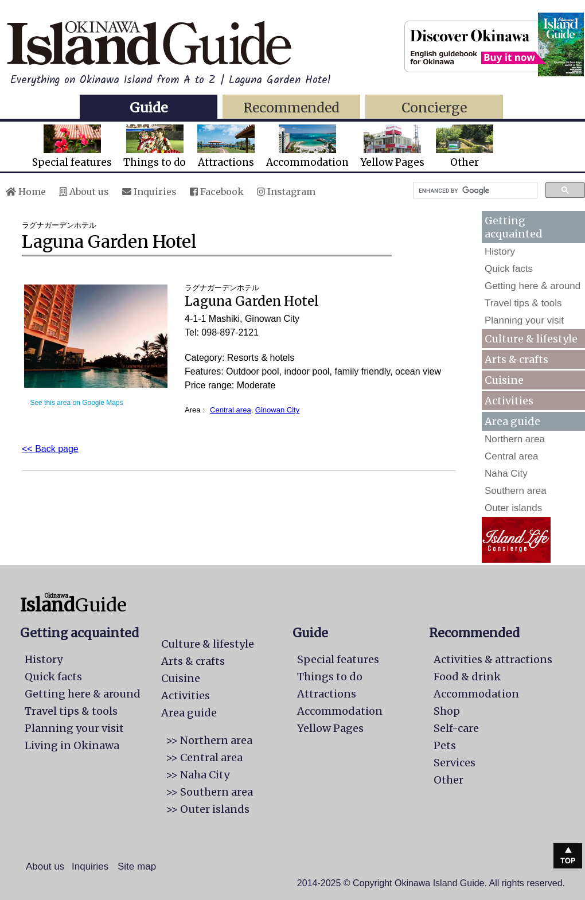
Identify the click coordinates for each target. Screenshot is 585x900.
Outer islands (513, 507)
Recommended (291, 107)
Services (454, 762)
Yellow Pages (392, 146)
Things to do (154, 146)
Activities (509, 400)
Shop (447, 711)
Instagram (286, 191)
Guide (148, 107)
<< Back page (50, 449)
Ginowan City (277, 410)
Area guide (189, 712)
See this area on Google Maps (76, 403)
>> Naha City (197, 774)
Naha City (506, 473)
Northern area (515, 439)
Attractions (226, 146)
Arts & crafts (516, 359)
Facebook (217, 191)
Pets (445, 745)
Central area (230, 410)
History (500, 251)
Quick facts (509, 268)
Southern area (516, 490)
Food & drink (467, 676)
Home (26, 191)
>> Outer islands (207, 809)
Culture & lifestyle (531, 338)
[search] (474, 190)
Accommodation (307, 146)
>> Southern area (209, 791)
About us (84, 191)
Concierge (434, 107)
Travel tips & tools (523, 303)
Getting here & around (532, 285)
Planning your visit (524, 320)
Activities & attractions (493, 659)
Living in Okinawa (72, 745)
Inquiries (149, 191)
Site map (137, 866)
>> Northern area (209, 740)
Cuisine (504, 380)
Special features (72, 146)
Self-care (456, 728)
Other (464, 146)
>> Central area (204, 757)
